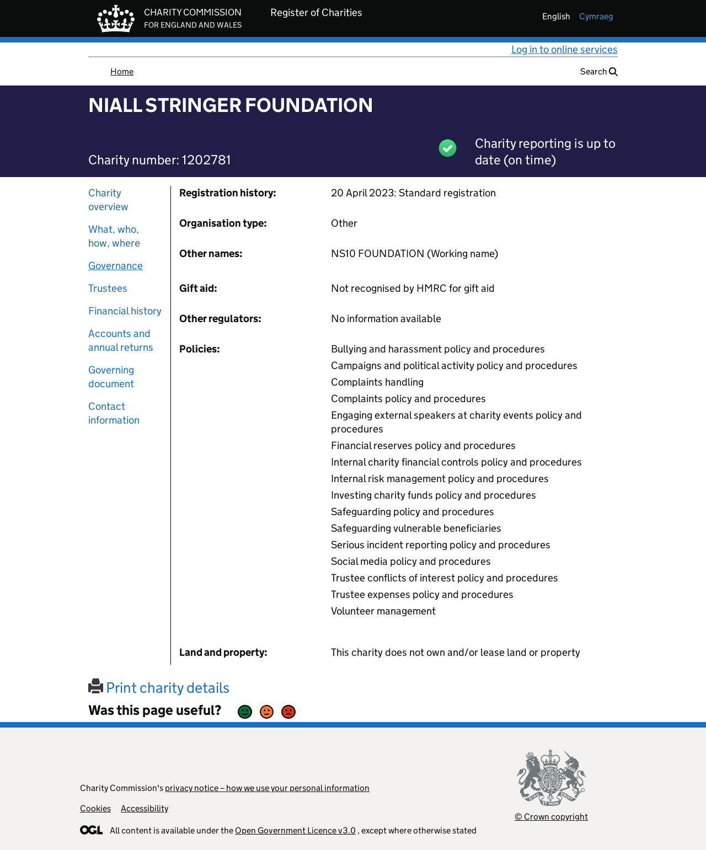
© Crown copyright (551, 816)
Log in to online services (564, 49)
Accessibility (144, 808)
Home (121, 71)
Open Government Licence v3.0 (295, 830)
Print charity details (158, 687)
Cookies (95, 808)
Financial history (125, 310)
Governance (115, 265)
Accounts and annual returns (120, 340)
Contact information (114, 413)
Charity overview (108, 199)
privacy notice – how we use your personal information (267, 788)
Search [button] (599, 71)
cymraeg (596, 16)
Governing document (111, 376)
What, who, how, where (114, 236)
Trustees (107, 288)
